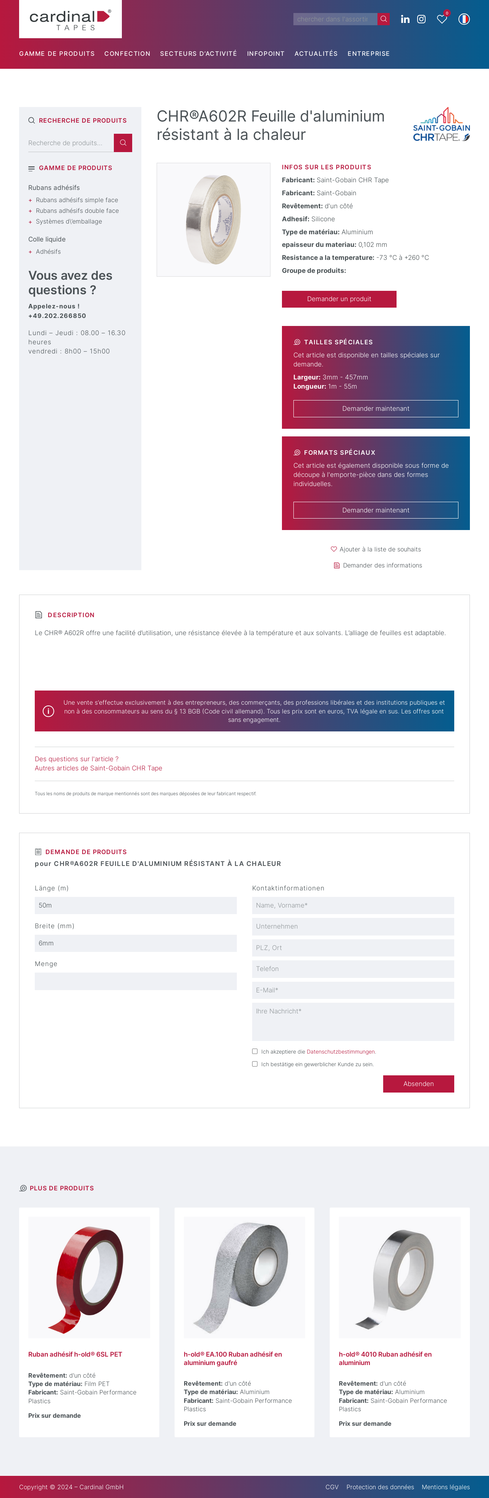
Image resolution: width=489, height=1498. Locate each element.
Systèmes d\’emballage (69, 221)
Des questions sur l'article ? (76, 759)
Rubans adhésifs (54, 187)
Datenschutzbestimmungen (341, 1051)
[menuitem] (61, 53)
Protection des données (380, 1487)
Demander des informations (382, 565)
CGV (332, 1487)
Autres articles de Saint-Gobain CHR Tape (98, 768)
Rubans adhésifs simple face (77, 200)
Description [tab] (70, 615)
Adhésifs (48, 251)
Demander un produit (339, 299)
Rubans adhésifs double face (77, 210)
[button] (464, 19)
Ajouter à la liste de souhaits (380, 549)
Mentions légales (446, 1487)
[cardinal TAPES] (70, 19)
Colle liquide (47, 239)
